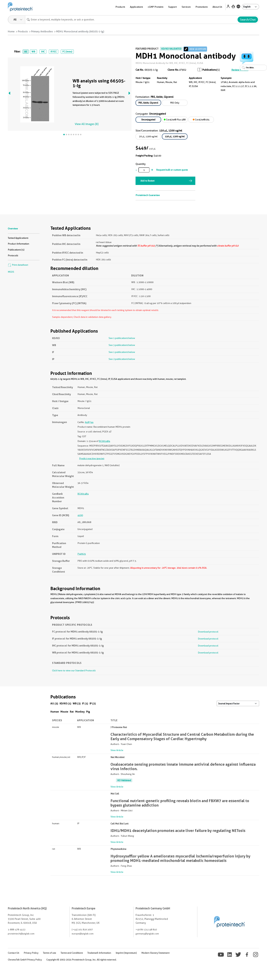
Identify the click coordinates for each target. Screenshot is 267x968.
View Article (117, 750)
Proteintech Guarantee (148, 195)
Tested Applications (18, 238)
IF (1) (85, 703)
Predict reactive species (91, 458)
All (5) (54, 703)
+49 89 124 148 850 (146, 929)
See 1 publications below (122, 338)
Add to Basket (147, 180)
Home (11, 31)
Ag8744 (89, 422)
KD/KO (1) (65, 703)
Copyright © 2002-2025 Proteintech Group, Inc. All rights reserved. (81, 959)
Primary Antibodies (42, 31)
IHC (43, 51)
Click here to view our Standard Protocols (74, 670)
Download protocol (208, 631)
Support (172, 6)
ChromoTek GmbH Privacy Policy (25, 959)
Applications (136, 6)
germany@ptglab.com (147, 933)
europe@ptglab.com (82, 933)
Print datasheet (18, 264)
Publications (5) (16, 249)
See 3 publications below (122, 345)
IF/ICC (53, 51)
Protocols (13, 255)
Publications (209, 69)
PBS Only (174, 102)
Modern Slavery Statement (155, 952)
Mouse (64, 711)
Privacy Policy (31, 952)
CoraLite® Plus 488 (175, 119)
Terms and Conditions (72, 952)
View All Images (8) (86, 124)
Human (54, 711)
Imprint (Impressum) (126, 952)
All (25, 51)
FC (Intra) (67, 51)
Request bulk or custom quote (172, 169)
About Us (217, 6)
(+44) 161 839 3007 (82, 929)
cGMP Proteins (155, 6)
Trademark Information (99, 952)
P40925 (81, 553)
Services (186, 6)
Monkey (80, 711)
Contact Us (13, 952)
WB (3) (77, 703)
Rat (72, 711)
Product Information (18, 243)
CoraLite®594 (201, 119)
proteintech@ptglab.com (21, 933)
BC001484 (104, 441)
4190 (80, 515)
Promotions (201, 6)
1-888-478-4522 (16, 929)
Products (120, 6)
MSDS (11, 271)
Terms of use (49, 952)
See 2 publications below (122, 359)
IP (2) (93, 703)
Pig (88, 711)
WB (33, 51)
